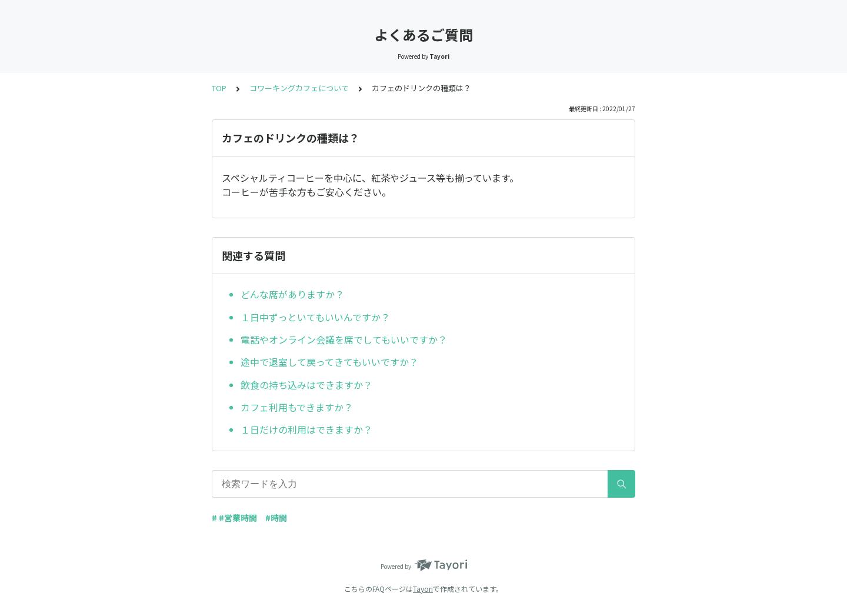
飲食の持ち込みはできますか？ (306, 385)
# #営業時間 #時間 (249, 518)
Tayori (423, 589)
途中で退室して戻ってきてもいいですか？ (329, 362)
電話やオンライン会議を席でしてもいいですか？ (344, 339)
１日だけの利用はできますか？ (306, 429)
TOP (219, 88)
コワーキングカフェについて (299, 88)
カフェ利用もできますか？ (297, 407)
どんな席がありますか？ (292, 294)
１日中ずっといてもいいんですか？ (315, 317)
